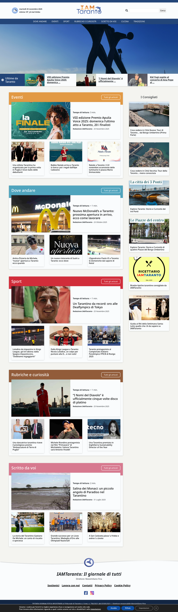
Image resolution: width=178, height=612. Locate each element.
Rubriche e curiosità (85, 21)
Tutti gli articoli (111, 97)
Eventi (55, 21)
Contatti (87, 585)
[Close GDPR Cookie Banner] (156, 608)
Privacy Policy (103, 585)
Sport (66, 21)
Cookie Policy (122, 585)
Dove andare (40, 21)
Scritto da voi (108, 21)
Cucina (125, 21)
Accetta (114, 608)
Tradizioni (139, 21)
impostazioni (95, 609)
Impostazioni (144, 608)
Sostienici (53, 585)
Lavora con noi (71, 585)
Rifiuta (128, 608)
